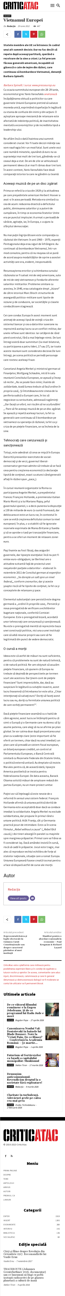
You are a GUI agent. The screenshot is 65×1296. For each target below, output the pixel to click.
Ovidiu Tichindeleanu (25, 1105)
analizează (50, 94)
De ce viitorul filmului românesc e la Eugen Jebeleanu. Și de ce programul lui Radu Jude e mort (25, 1010)
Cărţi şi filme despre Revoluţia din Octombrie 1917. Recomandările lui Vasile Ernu (24, 1254)
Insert (7, 16)
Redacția (11, 26)
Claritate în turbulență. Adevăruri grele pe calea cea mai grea (24, 1097)
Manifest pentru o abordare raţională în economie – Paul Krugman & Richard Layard (50, 942)
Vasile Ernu (8, 1261)
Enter (10, 1020)
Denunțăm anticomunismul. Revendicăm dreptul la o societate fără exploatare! (24, 1078)
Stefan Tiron (21, 1065)
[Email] (32, 898)
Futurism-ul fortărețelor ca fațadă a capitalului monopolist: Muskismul (24, 1058)
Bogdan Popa (21, 1020)
